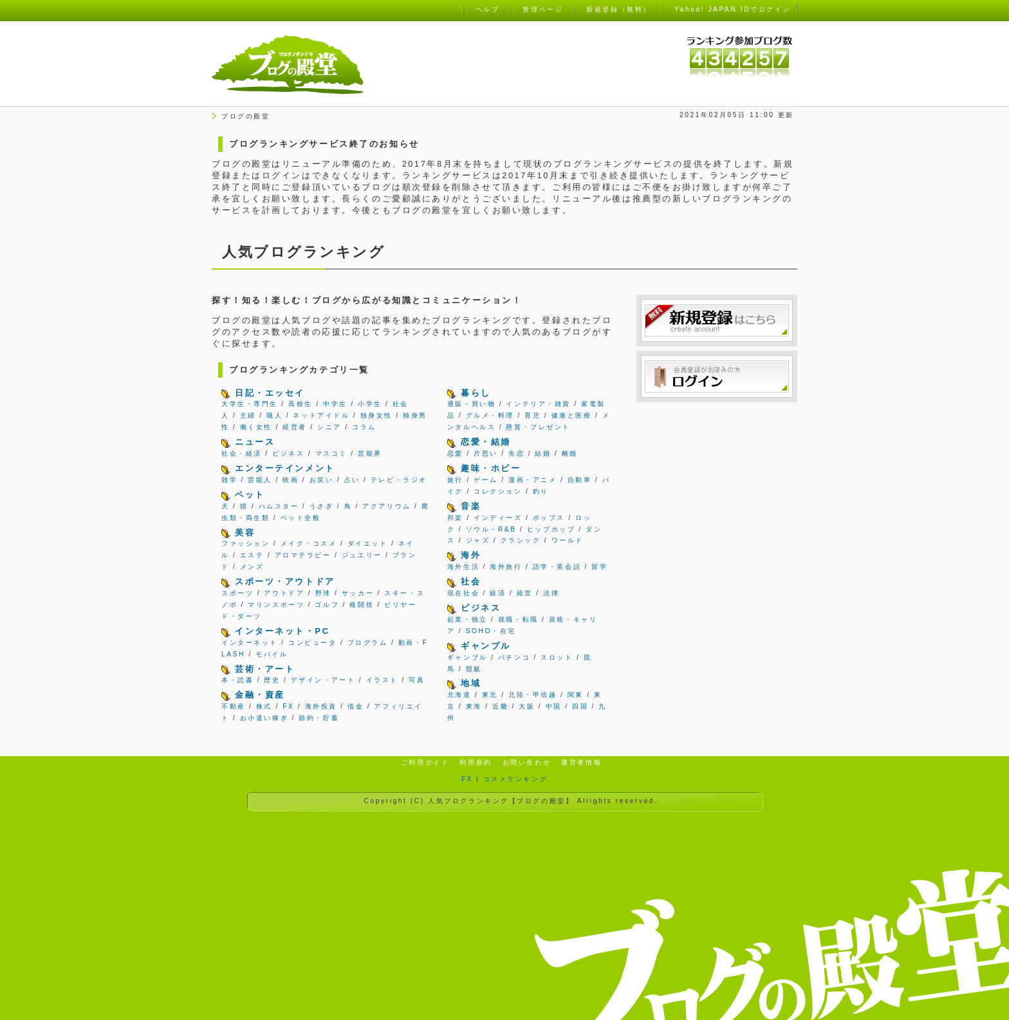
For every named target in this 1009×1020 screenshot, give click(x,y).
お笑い (322, 479)
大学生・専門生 (249, 403)
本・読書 (237, 679)
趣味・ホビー (491, 468)
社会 (471, 581)
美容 (245, 532)
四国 (580, 706)
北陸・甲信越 (532, 694)
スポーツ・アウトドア (285, 581)
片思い (486, 453)
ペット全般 (301, 517)
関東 (576, 694)
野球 (323, 593)
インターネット (249, 642)
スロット (557, 657)
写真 (417, 679)
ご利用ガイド (425, 762)
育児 (532, 415)
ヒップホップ (551, 529)
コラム (364, 427)
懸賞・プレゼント (538, 427)
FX (288, 706)
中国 (554, 706)
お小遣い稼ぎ (264, 717)
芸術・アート (265, 669)
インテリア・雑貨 (538, 403)
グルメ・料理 (490, 415)
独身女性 (376, 415)
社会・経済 (241, 453)
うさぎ (322, 506)
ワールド (567, 540)
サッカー (358, 593)
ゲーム (486, 479)
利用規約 (475, 762)
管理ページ (543, 9)
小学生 (370, 403)
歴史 (272, 679)
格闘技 (361, 604)
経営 (525, 593)
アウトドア (284, 593)
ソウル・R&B (491, 529)
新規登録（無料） (618, 9)
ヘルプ (488, 9)
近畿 (500, 706)
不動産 (233, 706)
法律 (551, 593)
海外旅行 (506, 566)
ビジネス (288, 453)
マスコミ (331, 453)
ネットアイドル (321, 415)
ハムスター (279, 506)
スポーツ (237, 593)
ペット (250, 494)
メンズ (252, 566)
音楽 (471, 506)
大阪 (527, 706)
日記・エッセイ (270, 393)
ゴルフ (327, 604)
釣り (541, 491)
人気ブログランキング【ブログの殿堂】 (500, 800)
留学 (599, 566)
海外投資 (321, 706)
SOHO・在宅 (491, 631)
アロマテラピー (303, 555)
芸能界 (370, 453)
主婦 (248, 415)
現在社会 (463, 593)
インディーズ (498, 517)
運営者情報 (581, 762)
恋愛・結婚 (486, 442)
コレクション (498, 491)
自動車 (580, 479)
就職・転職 (518, 619)
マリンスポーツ (276, 604)
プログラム (367, 642)
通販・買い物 (471, 403)
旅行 (455, 479)
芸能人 (260, 479)
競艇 (474, 668)
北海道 (459, 694)
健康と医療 (571, 415)
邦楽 (455, 517)
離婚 (570, 453)
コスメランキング (515, 779)
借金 (355, 706)
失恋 (516, 453)
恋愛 (455, 453)
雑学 (229, 479)
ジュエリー (362, 555)
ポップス (549, 517)
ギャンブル (486, 646)
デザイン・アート (323, 679)
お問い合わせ (527, 762)
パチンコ (514, 657)
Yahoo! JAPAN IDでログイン (732, 9)
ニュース (255, 442)
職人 (274, 415)
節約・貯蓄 (319, 717)
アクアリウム (386, 506)
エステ (252, 555)
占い (352, 479)
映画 (290, 479)
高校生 (300, 403)
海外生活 (463, 566)
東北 (490, 694)
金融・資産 (260, 695)
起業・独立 (467, 619)
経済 (498, 593)
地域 (471, 683)
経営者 (294, 427)
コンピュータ (312, 642)
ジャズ (478, 540)
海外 (471, 555)
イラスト (382, 679)
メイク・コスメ (309, 543)
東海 (474, 706)
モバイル (271, 654)
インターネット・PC (282, 631)
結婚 (543, 453)
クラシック (521, 540)
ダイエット (367, 543)
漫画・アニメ (532, 479)
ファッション (245, 543)
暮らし (476, 393)
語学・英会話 (557, 566)
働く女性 (256, 427)
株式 (264, 706)
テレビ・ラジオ (399, 479)
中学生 (335, 403)
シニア (329, 427)
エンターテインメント (285, 468)
